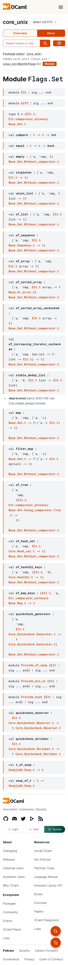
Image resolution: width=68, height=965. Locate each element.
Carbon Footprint (46, 950)
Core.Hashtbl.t (21, 577)
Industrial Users (13, 868)
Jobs (6, 938)
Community (10, 912)
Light (13, 829)
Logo (37, 929)
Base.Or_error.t (22, 292)
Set (38, 64)
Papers (38, 911)
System (55, 829)
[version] (44, 22)
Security (24, 950)
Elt (23, 92)
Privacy (29, 959)
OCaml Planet (12, 929)
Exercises (40, 903)
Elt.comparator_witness (28, 119)
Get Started (42, 859)
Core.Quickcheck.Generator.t (32, 634)
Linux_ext (10, 64)
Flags (32, 64)
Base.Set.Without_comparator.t (34, 161)
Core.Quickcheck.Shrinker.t (31, 749)
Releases (9, 859)
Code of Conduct (51, 959)
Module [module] (49, 63)
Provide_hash (31, 697)
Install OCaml (43, 851)
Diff (24, 103)
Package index (13, 54)
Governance (11, 959)
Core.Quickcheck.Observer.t (31, 723)
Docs (51, 33)
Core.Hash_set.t (22, 551)
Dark (34, 829)
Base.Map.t (17, 603)
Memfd (22, 64)
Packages (9, 903)
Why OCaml (10, 885)
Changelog (10, 851)
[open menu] (61, 7)
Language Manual (45, 877)
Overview (20, 33)
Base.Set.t (17, 124)
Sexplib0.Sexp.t (22, 770)
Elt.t (30, 114)
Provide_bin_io (33, 681)
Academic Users (14, 877)
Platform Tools (44, 868)
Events (7, 921)
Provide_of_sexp (34, 665)
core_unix (15, 22)
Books (38, 894)
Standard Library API (48, 885)
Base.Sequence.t (22, 245)
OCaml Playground (46, 920)
